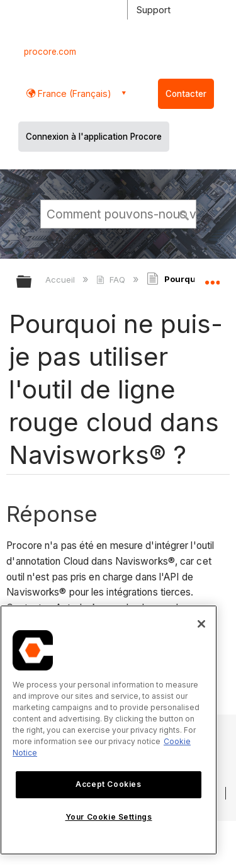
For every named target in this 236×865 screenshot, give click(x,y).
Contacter (186, 94)
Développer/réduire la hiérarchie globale (32, 282)
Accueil (61, 279)
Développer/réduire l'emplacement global (212, 277)
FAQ (111, 279)
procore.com (50, 52)
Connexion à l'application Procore (94, 137)
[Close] (201, 624)
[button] (184, 213)
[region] (108, 730)
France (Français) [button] (73, 93)
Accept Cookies (108, 784)
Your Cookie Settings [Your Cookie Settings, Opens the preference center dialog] (108, 817)
